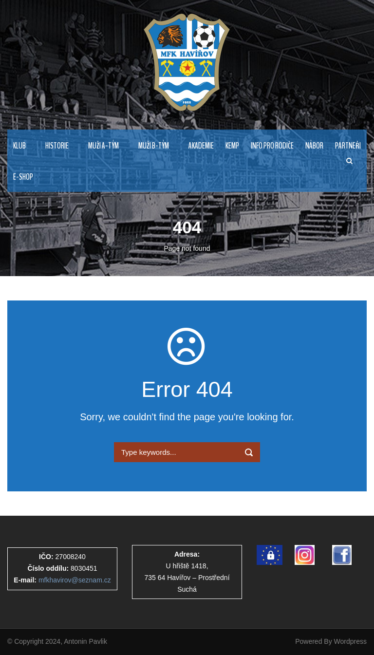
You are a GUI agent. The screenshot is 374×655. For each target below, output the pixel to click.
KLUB (19, 145)
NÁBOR (314, 145)
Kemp (232, 145)
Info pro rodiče (272, 145)
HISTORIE (57, 145)
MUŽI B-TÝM (153, 145)
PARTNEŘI (348, 145)
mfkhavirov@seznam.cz (74, 580)
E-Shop (23, 177)
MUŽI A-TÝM (103, 145)
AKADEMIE (201, 145)
